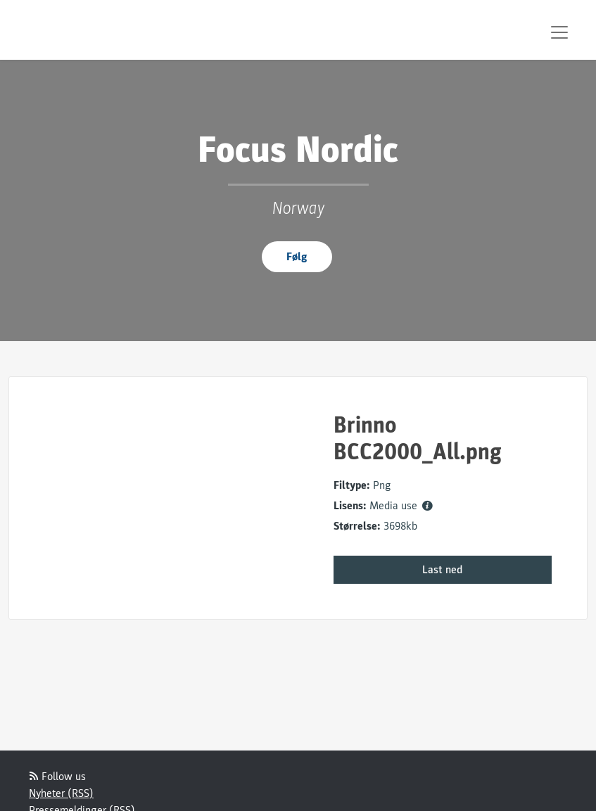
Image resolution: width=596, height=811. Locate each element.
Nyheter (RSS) (61, 793)
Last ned (442, 570)
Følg (296, 257)
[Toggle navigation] (559, 32)
